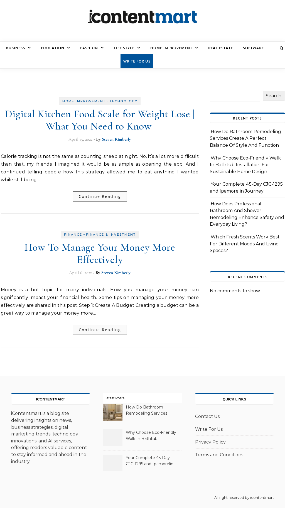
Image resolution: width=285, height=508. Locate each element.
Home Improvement (171, 47)
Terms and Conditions (219, 454)
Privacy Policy (210, 442)
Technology (123, 101)
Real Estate (220, 47)
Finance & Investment (111, 234)
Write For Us (137, 61)
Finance (73, 234)
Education (52, 47)
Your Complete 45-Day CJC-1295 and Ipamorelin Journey (149, 461)
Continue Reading (100, 196)
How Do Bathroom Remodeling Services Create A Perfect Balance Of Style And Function (245, 138)
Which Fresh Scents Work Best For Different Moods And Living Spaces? (244, 243)
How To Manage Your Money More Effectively (99, 253)
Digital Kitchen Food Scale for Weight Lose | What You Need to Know (100, 120)
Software (253, 47)
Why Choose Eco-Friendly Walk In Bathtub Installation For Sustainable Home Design (245, 164)
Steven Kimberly (116, 139)
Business (15, 47)
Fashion (89, 47)
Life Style (124, 47)
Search (273, 95)
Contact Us (207, 416)
